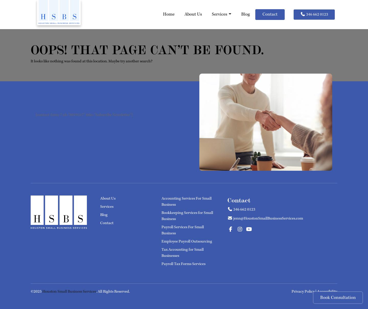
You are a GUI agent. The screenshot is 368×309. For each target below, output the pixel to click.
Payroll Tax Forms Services (183, 263)
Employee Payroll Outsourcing (187, 241)
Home (169, 14)
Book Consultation (338, 298)
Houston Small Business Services (69, 291)
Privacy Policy (303, 291)
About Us (193, 14)
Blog (245, 14)
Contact (270, 14)
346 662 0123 (314, 14)
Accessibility (327, 291)
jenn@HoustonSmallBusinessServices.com (268, 218)
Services (221, 14)
